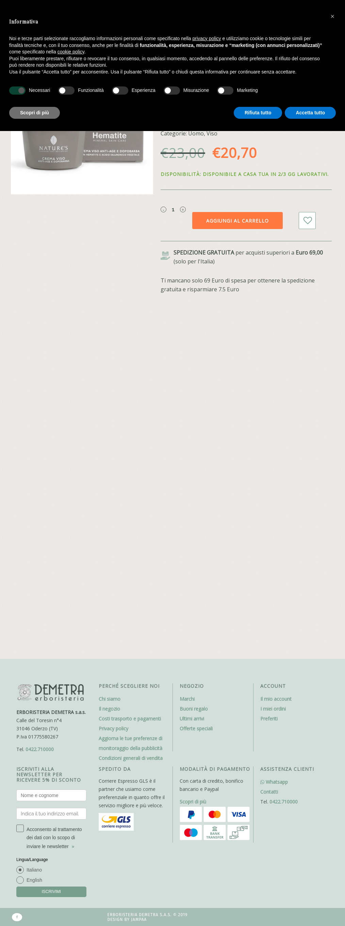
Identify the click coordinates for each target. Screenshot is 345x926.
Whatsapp (274, 782)
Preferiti (269, 718)
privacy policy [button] (207, 38)
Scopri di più (193, 801)
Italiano (34, 870)
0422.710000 (40, 749)
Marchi (187, 699)
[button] (332, 16)
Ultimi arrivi (192, 718)
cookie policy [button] (71, 51)
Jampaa (139, 919)
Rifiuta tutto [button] (258, 112)
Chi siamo (109, 699)
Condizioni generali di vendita (131, 758)
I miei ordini (273, 708)
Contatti (269, 792)
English (34, 880)
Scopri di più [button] (34, 112)
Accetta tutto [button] (310, 112)
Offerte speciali (196, 728)
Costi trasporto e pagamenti (130, 718)
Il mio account (276, 699)
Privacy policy (113, 728)
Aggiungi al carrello (237, 220)
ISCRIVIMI (51, 891)
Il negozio (109, 708)
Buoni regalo (194, 708)
